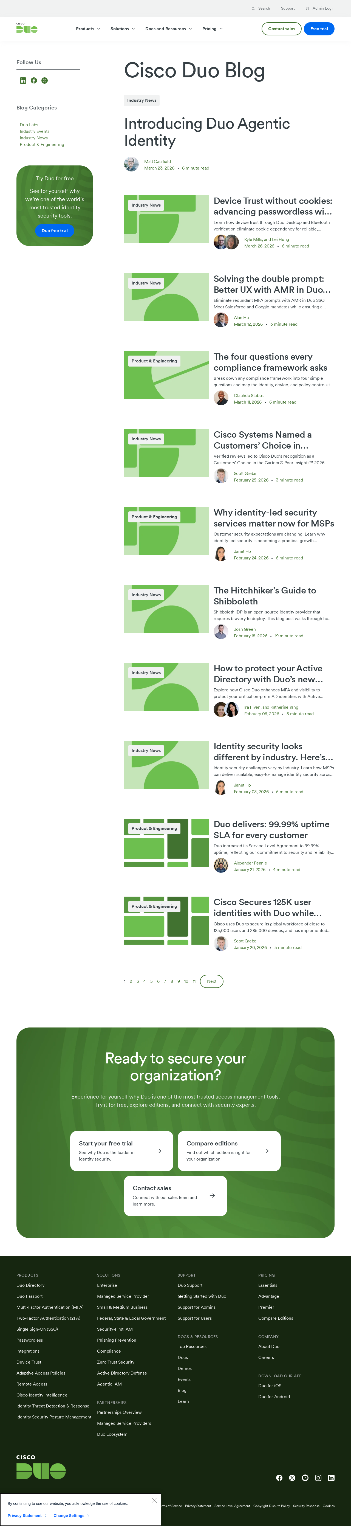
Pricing (212, 28)
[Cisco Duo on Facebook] (279, 1478)
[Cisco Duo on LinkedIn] (331, 1478)
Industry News (34, 137)
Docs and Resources (169, 28)
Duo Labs (29, 124)
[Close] (154, 1502)
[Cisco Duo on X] (292, 1478)
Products (88, 28)
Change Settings (68, 1518)
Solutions (123, 28)
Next (211, 981)
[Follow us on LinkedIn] (24, 81)
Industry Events (34, 131)
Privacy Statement (25, 1518)
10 (186, 981)
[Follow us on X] (44, 81)
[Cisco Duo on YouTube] (305, 1478)
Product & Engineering (42, 144)
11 (194, 981)
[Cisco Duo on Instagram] (318, 1478)
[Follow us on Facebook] (35, 81)
